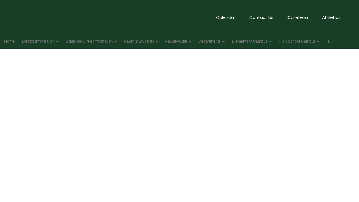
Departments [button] (226, 41)
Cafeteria (217, 14)
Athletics (250, 14)
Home (18, 41)
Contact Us (181, 14)
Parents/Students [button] (153, 41)
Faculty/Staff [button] (191, 41)
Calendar (145, 14)
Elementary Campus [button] (267, 41)
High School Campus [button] (315, 41)
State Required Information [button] (102, 41)
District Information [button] (50, 41)
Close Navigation (41, 57)
